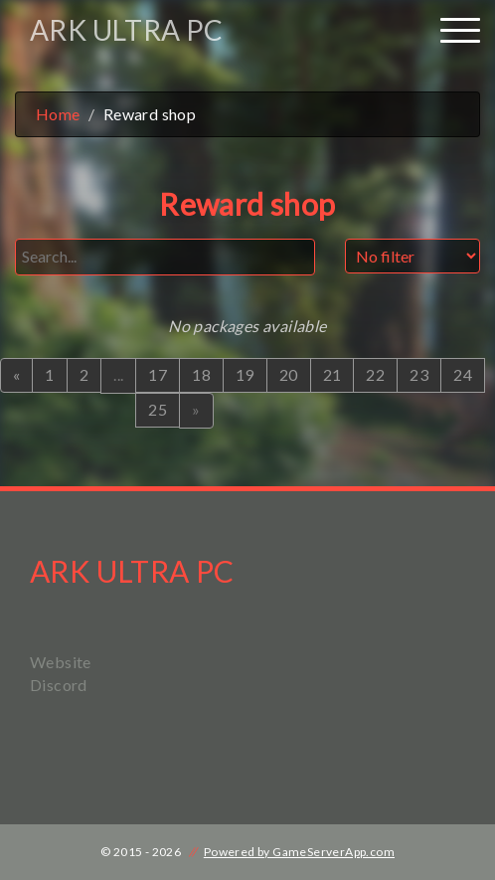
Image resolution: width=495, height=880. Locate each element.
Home (58, 113)
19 (245, 374)
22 (375, 374)
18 (201, 374)
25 (157, 409)
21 (332, 374)
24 (462, 374)
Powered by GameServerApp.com (299, 851)
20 (288, 374)
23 (419, 374)
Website (60, 661)
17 (157, 374)
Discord (58, 684)
